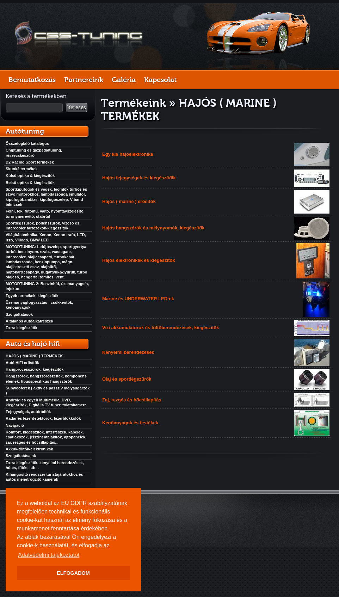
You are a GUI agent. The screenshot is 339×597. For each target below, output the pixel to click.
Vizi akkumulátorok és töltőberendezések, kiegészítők (160, 327)
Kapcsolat (160, 79)
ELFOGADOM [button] (73, 573)
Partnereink (83, 79)
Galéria (124, 79)
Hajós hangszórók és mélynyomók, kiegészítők (153, 227)
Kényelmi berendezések (128, 352)
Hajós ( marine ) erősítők (129, 201)
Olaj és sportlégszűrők (126, 379)
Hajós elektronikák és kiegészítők (138, 260)
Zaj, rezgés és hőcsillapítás (131, 399)
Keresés (76, 107)
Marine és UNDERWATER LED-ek (138, 298)
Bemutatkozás (32, 79)
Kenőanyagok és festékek (130, 422)
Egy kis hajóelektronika (127, 154)
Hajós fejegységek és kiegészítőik (139, 177)
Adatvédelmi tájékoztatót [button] (48, 555)
